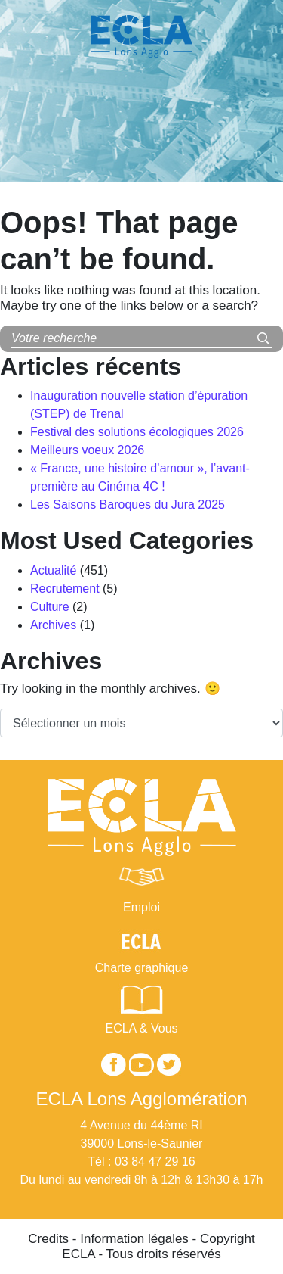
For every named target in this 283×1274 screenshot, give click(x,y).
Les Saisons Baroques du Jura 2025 (127, 504)
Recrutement (65, 588)
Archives (53, 624)
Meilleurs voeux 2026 (87, 450)
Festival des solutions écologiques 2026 (137, 431)
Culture (49, 606)
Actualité (53, 570)
